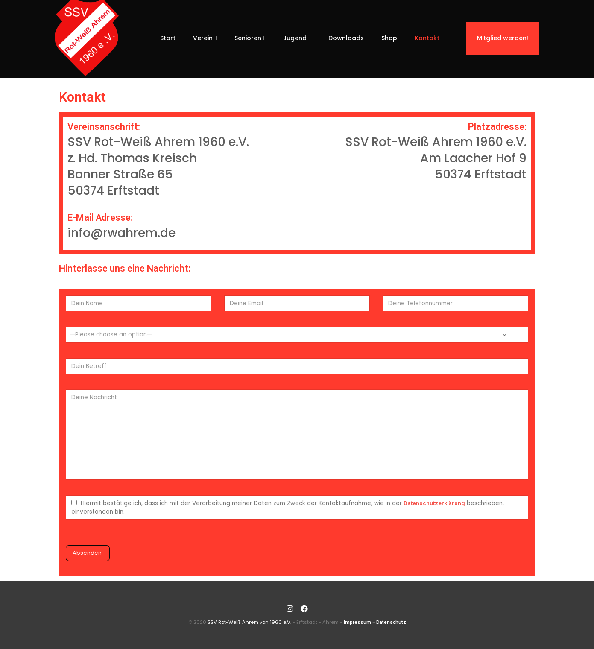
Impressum (357, 622)
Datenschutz (391, 622)
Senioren (247, 38)
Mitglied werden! (502, 38)
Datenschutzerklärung (434, 503)
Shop (389, 38)
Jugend (295, 38)
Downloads (346, 38)
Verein (203, 38)
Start (168, 38)
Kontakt (427, 38)
